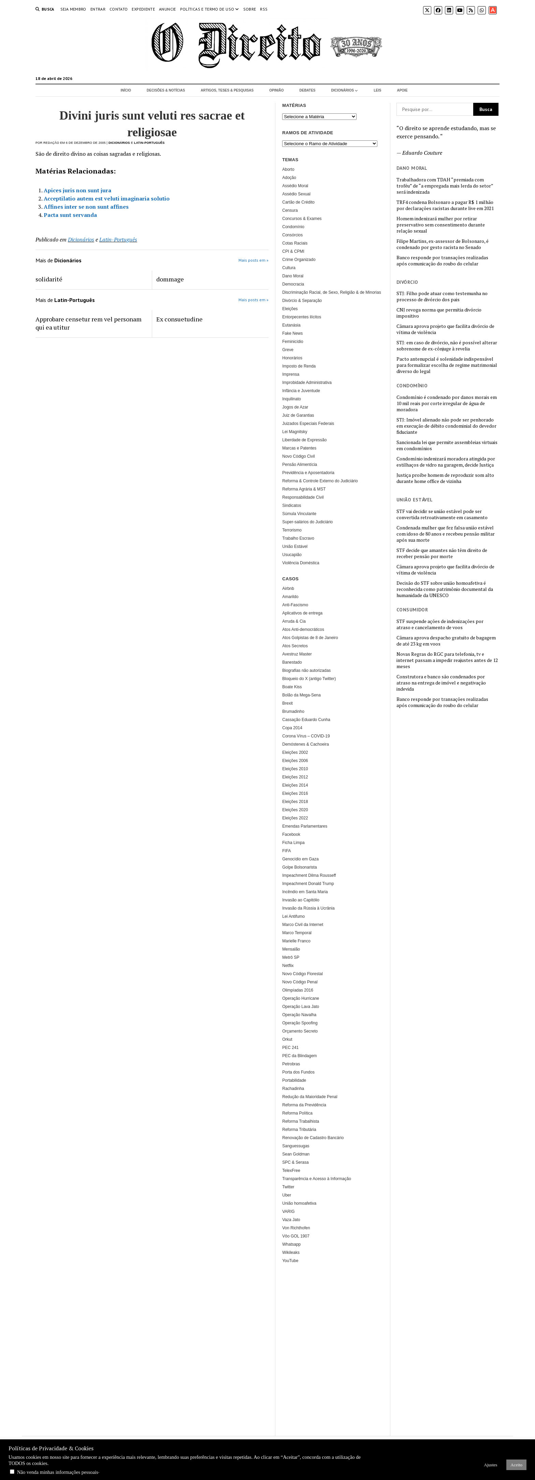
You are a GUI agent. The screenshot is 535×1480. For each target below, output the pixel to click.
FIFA (286, 850)
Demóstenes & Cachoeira (305, 744)
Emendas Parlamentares (304, 826)
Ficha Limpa (293, 842)
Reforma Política (297, 1113)
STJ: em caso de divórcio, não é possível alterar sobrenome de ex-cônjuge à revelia (446, 346)
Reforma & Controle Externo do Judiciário (320, 481)
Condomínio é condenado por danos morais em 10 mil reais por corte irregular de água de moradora (446, 403)
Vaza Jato (291, 1219)
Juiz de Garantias (298, 415)
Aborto (288, 169)
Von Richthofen (296, 1228)
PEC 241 (290, 1047)
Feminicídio (292, 341)
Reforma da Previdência (304, 1105)
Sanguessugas (295, 1146)
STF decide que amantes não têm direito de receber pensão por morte (441, 553)
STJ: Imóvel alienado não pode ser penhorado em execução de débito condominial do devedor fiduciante (446, 426)
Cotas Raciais (294, 243)
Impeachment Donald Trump (308, 883)
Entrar (97, 9)
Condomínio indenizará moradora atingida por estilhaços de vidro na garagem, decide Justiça (445, 462)
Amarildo (290, 596)
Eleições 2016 (295, 793)
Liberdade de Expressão (304, 440)
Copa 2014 (292, 727)
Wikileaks (291, 1252)
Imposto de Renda (299, 366)
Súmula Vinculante (299, 513)
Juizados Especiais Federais (308, 423)
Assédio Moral (295, 185)
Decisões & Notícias (166, 90)
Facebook (291, 834)
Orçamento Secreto (300, 1031)
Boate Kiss (292, 686)
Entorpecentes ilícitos (301, 317)
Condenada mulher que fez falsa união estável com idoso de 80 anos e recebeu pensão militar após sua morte (445, 534)
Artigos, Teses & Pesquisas (227, 90)
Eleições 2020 (295, 809)
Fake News (292, 333)
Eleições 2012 (295, 777)
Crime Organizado (298, 259)
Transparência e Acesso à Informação (316, 1178)
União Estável (294, 546)
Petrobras (291, 1064)
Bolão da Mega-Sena (301, 695)
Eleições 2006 (295, 760)
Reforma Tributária (299, 1129)
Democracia (293, 284)
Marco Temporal (297, 932)
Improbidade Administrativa (307, 382)
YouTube (290, 1260)
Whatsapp (291, 1244)
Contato (119, 9)
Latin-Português (149, 142)
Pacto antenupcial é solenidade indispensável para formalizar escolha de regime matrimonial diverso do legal (446, 365)
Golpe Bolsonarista (299, 867)
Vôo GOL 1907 (295, 1236)
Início (125, 90)
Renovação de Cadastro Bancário (313, 1137)
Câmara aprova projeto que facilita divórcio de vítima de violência (445, 329)
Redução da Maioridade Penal (309, 1096)
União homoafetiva (299, 1203)
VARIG (288, 1211)
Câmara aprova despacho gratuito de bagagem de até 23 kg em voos (446, 641)
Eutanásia (291, 325)
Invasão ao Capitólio (300, 900)
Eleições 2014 (295, 785)
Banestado (292, 662)
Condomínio (293, 226)
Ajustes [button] (490, 1464)
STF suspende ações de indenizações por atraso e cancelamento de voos (439, 624)
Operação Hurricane (300, 998)
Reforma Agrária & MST (304, 489)
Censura (290, 210)
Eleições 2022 (295, 818)
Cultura (288, 267)
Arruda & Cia (294, 621)
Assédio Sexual (296, 194)
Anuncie (167, 9)
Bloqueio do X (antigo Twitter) (309, 678)
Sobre (249, 9)
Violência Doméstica (300, 563)
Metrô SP (290, 957)
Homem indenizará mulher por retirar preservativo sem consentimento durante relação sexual (440, 225)
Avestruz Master (297, 654)
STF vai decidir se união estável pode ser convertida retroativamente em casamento (442, 514)
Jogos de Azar (295, 407)
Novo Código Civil (298, 456)
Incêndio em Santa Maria (305, 891)
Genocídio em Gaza (300, 859)
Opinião (276, 90)
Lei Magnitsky (294, 431)
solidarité (48, 279)
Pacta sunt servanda (70, 215)
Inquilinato (291, 399)
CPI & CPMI (293, 251)
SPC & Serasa (295, 1162)
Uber (286, 1195)
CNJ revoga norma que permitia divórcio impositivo (438, 313)
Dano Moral (292, 276)
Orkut (287, 1039)
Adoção (289, 177)
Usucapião (292, 554)
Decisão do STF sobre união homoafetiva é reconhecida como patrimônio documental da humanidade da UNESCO (444, 589)
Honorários (292, 358)
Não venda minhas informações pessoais (57, 1472)
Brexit (287, 703)
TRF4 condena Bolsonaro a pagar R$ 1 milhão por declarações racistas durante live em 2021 (445, 205)
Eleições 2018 (295, 801)
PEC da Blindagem (299, 1055)
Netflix (287, 965)
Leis (377, 90)
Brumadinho (293, 711)
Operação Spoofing (299, 1023)
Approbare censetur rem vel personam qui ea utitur (88, 323)
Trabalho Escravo (298, 538)
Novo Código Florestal (302, 973)
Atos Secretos (295, 646)
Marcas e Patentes (299, 448)
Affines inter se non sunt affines (86, 206)
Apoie (402, 90)
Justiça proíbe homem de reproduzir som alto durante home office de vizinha (445, 478)
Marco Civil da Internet (302, 924)
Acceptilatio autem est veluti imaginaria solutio (107, 198)
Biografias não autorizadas (306, 670)
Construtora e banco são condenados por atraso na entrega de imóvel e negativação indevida (441, 683)
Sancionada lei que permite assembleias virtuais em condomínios (446, 445)
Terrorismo (292, 530)
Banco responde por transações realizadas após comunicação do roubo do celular (442, 260)
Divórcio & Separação (302, 300)
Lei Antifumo (293, 916)
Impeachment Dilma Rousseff (309, 875)
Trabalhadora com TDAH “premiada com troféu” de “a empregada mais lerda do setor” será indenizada (444, 186)
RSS (264, 9)
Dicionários (342, 90)
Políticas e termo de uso (207, 9)
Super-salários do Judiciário (307, 522)
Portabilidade (294, 1080)
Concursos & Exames (301, 218)
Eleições (290, 308)
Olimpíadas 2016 (297, 990)
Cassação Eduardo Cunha (306, 719)
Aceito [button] (516, 1464)
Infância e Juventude (301, 390)
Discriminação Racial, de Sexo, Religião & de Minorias (331, 292)
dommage (170, 279)
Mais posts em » (253, 260)
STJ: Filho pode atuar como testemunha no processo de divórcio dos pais (442, 296)
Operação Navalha (299, 1014)
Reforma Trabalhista (300, 1121)
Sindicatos (291, 505)
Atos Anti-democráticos (303, 629)
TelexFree (291, 1170)
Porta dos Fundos (298, 1072)
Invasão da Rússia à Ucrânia (308, 908)
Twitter (288, 1187)
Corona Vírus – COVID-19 (306, 736)
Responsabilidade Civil (302, 497)
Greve (287, 349)
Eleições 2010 (295, 768)
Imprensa (290, 374)
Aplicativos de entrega (302, 613)
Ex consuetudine (179, 319)
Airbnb (288, 588)
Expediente (143, 9)
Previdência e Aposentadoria (308, 472)
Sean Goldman (295, 1154)
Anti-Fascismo (295, 605)
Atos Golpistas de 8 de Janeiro (310, 637)
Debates (308, 90)
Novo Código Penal (299, 982)
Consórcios (292, 235)
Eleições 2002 (295, 752)
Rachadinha (293, 1088)
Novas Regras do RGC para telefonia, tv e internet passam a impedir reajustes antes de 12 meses (447, 660)
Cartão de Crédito (298, 202)
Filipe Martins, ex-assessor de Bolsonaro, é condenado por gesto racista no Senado (442, 244)
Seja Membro (73, 9)
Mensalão (291, 949)
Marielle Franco (296, 941)
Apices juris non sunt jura (77, 190)
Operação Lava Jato (300, 1006)
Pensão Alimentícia (299, 464)
